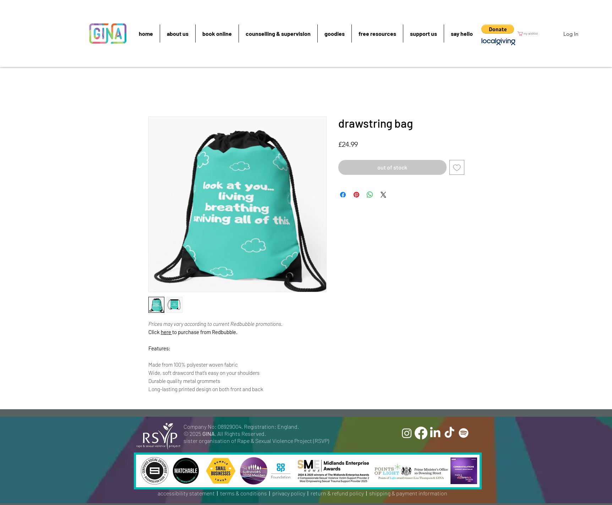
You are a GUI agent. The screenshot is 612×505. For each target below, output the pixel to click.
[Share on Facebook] (343, 194)
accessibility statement (186, 493)
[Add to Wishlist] (456, 167)
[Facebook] (421, 433)
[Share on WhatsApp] (370, 194)
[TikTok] (449, 433)
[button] (497, 29)
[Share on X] (383, 194)
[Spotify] (463, 433)
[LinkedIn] (435, 433)
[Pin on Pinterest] (356, 194)
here (166, 332)
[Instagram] (406, 433)
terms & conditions (243, 493)
